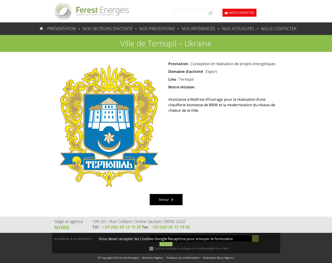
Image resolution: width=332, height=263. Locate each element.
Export (211, 71)
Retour (164, 199)
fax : (166, 227)
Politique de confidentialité (182, 257)
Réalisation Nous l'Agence (218, 257)
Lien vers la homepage (91, 11)
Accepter (166, 244)
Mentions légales (152, 257)
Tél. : (117, 227)
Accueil (32, 28)
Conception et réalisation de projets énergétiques (233, 63)
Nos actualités (238, 28)
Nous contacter (241, 13)
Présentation (61, 28)
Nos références (198, 28)
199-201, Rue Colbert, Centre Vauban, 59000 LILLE (139, 221)
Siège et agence (68, 221)
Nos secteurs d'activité (108, 28)
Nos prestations (157, 28)
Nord (61, 227)
